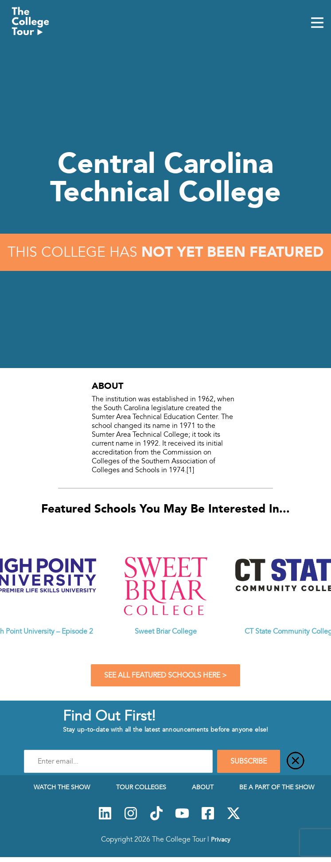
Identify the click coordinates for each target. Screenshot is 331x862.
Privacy (220, 839)
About (203, 787)
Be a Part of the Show (276, 787)
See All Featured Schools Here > (165, 675)
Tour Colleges (141, 787)
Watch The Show (62, 787)
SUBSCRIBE (248, 761)
